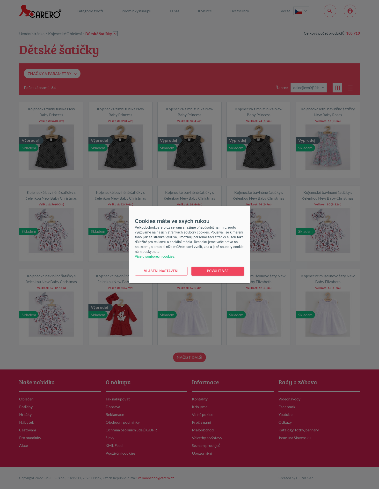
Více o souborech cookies (154, 256)
